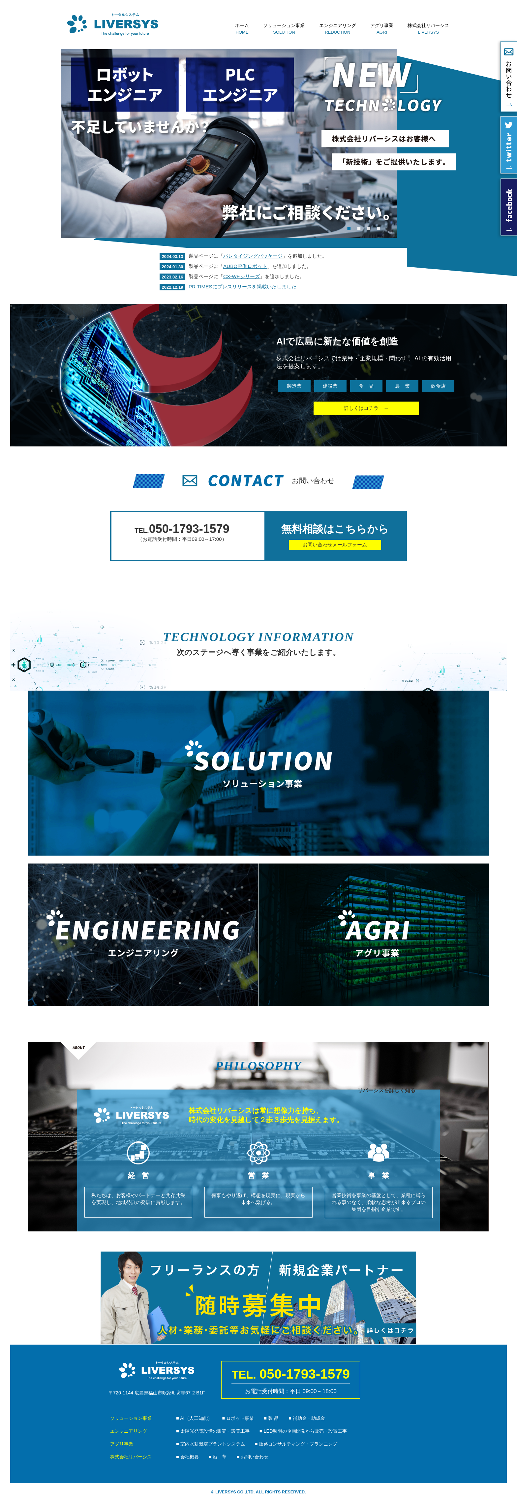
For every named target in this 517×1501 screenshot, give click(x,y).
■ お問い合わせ (252, 1456)
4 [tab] (378, 228)
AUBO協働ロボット (245, 266)
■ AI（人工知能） (194, 1418)
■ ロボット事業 (238, 1418)
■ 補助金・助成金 (307, 1418)
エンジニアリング (337, 25)
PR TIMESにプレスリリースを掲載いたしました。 (245, 286)
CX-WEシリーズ (241, 276)
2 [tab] (358, 228)
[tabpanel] (229, 143)
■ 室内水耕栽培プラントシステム (210, 1444)
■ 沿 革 (218, 1456)
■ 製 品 (271, 1418)
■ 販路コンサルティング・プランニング (296, 1444)
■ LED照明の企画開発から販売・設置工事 (303, 1431)
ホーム (242, 25)
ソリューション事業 (284, 25)
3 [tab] (368, 228)
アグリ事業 (381, 25)
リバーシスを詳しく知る (386, 1090)
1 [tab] (349, 228)
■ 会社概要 (187, 1456)
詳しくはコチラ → (366, 408)
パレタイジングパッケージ (253, 256)
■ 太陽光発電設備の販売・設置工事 (213, 1431)
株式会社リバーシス (428, 25)
